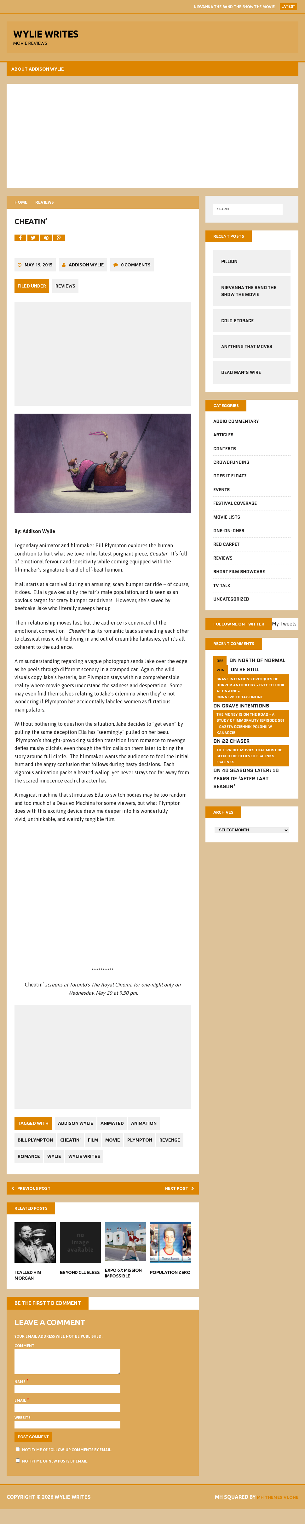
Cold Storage (237, 324)
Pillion (229, 265)
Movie (120, 1147)
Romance (60, 1163)
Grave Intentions (245, 721)
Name (22, 1396)
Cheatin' (74, 1147)
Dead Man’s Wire (241, 376)
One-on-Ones (228, 535)
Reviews (67, 295)
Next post (176, 1197)
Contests (224, 454)
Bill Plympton (36, 1147)
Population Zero (170, 1282)
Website (24, 1432)
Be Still (249, 685)
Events (221, 495)
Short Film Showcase (239, 576)
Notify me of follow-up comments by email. (68, 1465)
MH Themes (263, 1512)
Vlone (288, 1512)
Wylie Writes (120, 1163)
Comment (26, 1356)
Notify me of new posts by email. (56, 1476)
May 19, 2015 (40, 274)
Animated (115, 1130)
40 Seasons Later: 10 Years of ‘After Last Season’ (246, 794)
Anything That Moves (246, 350)
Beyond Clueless (80, 1282)
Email (22, 1415)
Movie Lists (226, 522)
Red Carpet (226, 549)
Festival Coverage (234, 508)
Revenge (29, 1163)
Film (99, 1147)
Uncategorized (231, 604)
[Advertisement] (152, 139)
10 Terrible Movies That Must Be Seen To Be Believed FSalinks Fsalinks (249, 771)
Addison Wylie (87, 274)
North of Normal (261, 675)
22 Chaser (235, 756)
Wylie (88, 1163)
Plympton (149, 1147)
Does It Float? (229, 481)
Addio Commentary (236, 426)
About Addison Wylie (39, 72)
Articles (223, 440)
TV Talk (221, 590)
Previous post (36, 1197)
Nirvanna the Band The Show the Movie (234, 7)
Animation (149, 1130)
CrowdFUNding (231, 467)
